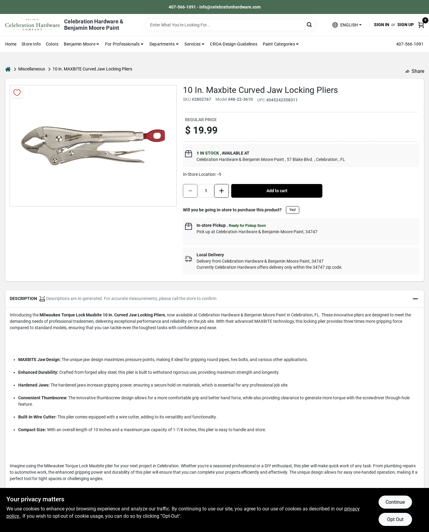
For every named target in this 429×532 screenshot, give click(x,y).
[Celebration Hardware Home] (32, 24)
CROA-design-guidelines (233, 44)
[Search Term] (230, 25)
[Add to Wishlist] (17, 92)
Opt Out (395, 519)
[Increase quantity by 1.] (221, 191)
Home (11, 44)
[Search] (309, 24)
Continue (395, 502)
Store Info (31, 44)
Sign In (381, 24)
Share (415, 71)
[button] (347, 24)
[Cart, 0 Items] (421, 25)
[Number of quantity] (206, 191)
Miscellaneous (31, 68)
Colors (52, 44)
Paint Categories (279, 44)
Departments (162, 44)
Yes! (292, 210)
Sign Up (405, 24)
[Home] (8, 69)
